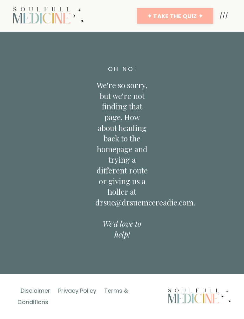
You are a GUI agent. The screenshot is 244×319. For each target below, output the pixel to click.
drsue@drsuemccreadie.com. (145, 202)
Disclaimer (35, 291)
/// (224, 16)
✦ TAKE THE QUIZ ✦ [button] (175, 16)
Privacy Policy (77, 291)
